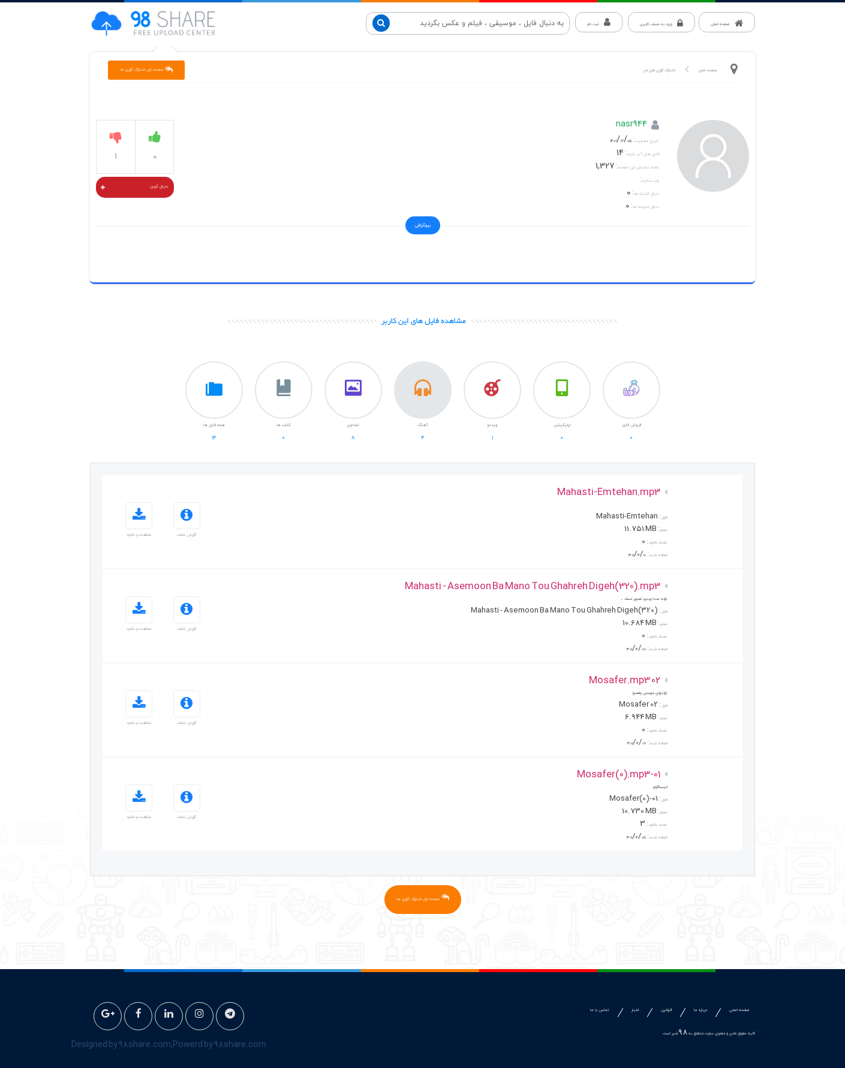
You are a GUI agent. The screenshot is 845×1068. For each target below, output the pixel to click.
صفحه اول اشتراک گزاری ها (146, 70)
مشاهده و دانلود (138, 520)
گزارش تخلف (186, 520)
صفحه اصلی (707, 70)
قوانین (666, 1010)
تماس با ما (599, 1010)
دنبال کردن (134, 188)
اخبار (635, 1010)
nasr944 (631, 125)
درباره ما (700, 1010)
